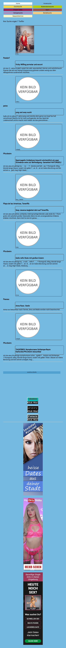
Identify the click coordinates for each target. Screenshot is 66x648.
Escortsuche (18, 6)
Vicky (25, 40)
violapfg (28, 137)
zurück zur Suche (31, 372)
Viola (28, 235)
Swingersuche (18, 13)
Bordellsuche (47, 13)
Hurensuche (47, 3)
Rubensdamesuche (47, 6)
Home (18, 3)
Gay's (47, 10)
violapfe (28, 327)
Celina (28, 90)
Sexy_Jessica (28, 187)
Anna (28, 283)
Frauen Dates (18, 10)
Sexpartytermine (18, 16)
